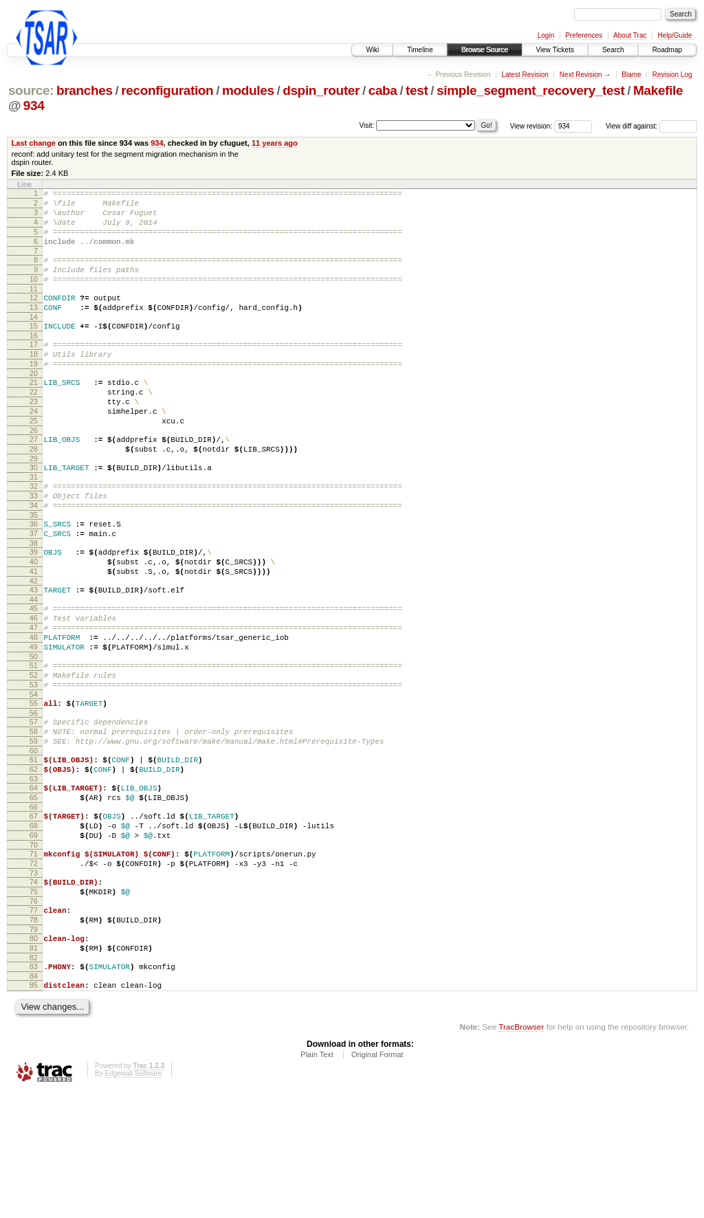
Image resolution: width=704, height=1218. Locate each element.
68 (34, 926)
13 (34, 328)
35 (34, 568)
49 (34, 721)
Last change (34, 143)
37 (34, 589)
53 (34, 765)
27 (34, 480)
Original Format (377, 1180)
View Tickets (555, 50)
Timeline (419, 50)
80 (34, 1056)
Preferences (583, 35)
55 (34, 786)
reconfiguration (167, 90)
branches (84, 90)
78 (34, 1035)
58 (34, 818)
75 (34, 1003)
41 (34, 633)
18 (34, 381)
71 (34, 959)
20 (34, 404)
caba (382, 90)
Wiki (372, 50)
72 (34, 970)
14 (34, 339)
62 (34, 862)
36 (34, 577)
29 (34, 504)
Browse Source (484, 50)
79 (34, 1047)
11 (34, 307)
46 (34, 686)
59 (34, 830)
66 (34, 906)
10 (34, 295)
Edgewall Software (133, 1199)
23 (34, 436)
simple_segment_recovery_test (530, 90)
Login (546, 35)
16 (34, 360)
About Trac (629, 35)
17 (34, 369)
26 (34, 471)
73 (34, 982)
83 (34, 1088)
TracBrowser (521, 1152)
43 (34, 654)
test (417, 90)
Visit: (367, 125)
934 (34, 105)
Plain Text (316, 1180)
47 (34, 698)
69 (34, 938)
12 (34, 316)
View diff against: (651, 126)
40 (34, 621)
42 (34, 645)
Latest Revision (524, 74)
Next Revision (581, 74)
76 (34, 1014)
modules (248, 90)
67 (34, 915)
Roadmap (667, 50)
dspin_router (321, 90)
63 (34, 874)
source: (31, 90)
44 (34, 665)
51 (34, 742)
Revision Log (672, 74)
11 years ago (275, 143)
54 (34, 777)
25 (34, 460)
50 (34, 733)
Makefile (658, 90)
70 (34, 950)
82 (34, 1079)
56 (34, 797)
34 (34, 557)
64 (34, 882)
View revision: (531, 126)
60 (34, 841)
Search (613, 50)
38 (34, 601)
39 (34, 610)
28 (34, 492)
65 (34, 894)
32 (34, 533)
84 (34, 1100)
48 (34, 709)
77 (34, 1023)
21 (34, 413)
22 (34, 425)
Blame (631, 74)
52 (34, 753)
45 (34, 674)
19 (34, 392)
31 (34, 524)
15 (34, 348)
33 (34, 545)
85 (34, 1109)
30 (34, 513)
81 (34, 1067)
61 (34, 850)
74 (34, 991)
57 (34, 806)
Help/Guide (674, 35)
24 (34, 448)
